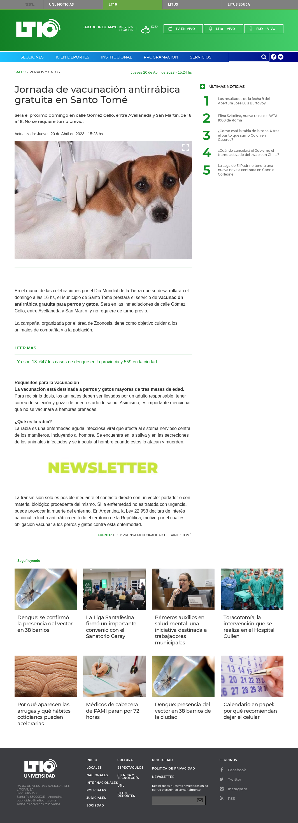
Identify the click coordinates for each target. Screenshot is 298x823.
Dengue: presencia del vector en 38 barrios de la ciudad (183, 711)
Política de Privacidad (173, 768)
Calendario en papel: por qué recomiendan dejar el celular (250, 711)
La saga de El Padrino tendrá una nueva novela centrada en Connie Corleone (246, 169)
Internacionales (100, 783)
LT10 (113, 4)
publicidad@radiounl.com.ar (37, 800)
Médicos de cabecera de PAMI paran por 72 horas (112, 711)
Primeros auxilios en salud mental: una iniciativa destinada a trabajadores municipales (181, 630)
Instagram (233, 789)
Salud (20, 72)
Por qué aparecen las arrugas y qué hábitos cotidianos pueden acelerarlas (44, 714)
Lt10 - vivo (221, 28)
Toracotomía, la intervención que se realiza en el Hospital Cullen (249, 627)
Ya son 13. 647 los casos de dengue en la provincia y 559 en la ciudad (87, 361)
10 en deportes (126, 795)
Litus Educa (239, 4)
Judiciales (96, 798)
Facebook (233, 770)
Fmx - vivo (262, 28)
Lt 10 (38, 28)
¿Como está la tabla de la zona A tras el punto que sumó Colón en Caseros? (248, 135)
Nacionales (97, 775)
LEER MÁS (25, 347)
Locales (94, 767)
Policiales (96, 790)
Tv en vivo (181, 28)
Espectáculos (130, 767)
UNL (30, 4)
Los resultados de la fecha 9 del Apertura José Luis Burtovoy (244, 101)
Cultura (125, 760)
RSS (227, 798)
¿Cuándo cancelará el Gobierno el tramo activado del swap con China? (248, 152)
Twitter (230, 779)
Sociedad (95, 805)
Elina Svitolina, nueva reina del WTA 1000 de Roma (248, 118)
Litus (173, 4)
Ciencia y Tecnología (128, 777)
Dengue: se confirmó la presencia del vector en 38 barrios (44, 623)
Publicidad (162, 760)
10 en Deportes (72, 57)
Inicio (92, 760)
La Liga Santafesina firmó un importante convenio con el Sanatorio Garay (111, 627)
